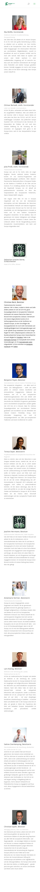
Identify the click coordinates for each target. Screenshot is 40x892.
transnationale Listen (25, 342)
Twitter (15, 346)
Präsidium (20, 337)
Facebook (7, 346)
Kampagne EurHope (10, 340)
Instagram (29, 344)
